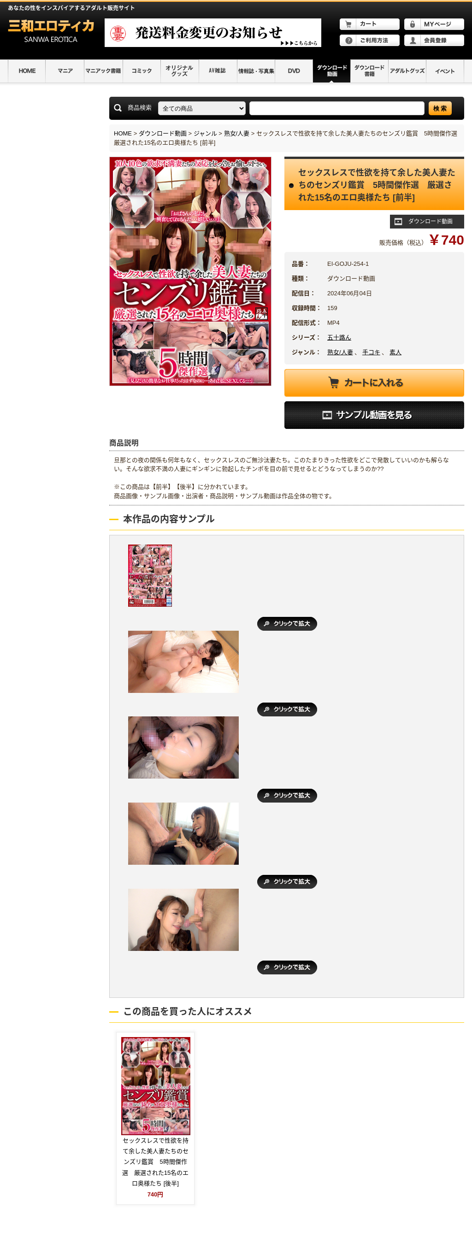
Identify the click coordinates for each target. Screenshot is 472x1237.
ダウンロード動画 (163, 133)
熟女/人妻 (237, 133)
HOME (123, 133)
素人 (395, 352)
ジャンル (205, 133)
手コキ (371, 352)
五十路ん (339, 337)
